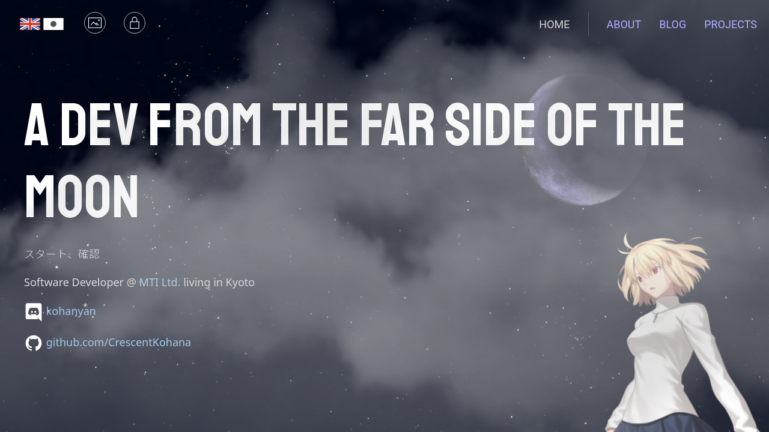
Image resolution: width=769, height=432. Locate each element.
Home (554, 24)
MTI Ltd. (160, 282)
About (624, 24)
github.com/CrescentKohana (119, 342)
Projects (730, 24)
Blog (672, 24)
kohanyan (71, 311)
